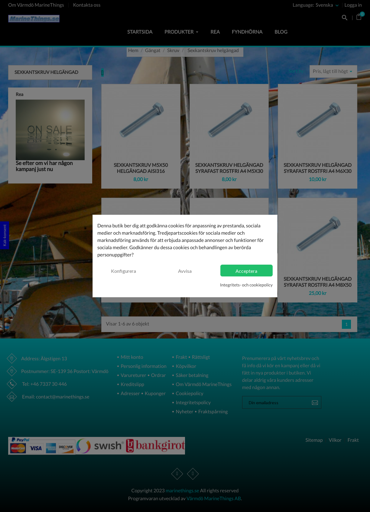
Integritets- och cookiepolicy (246, 284)
